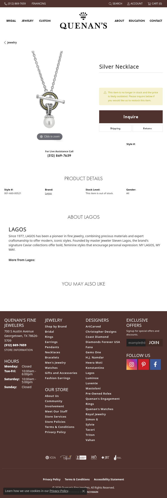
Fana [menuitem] (89, 347)
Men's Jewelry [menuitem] (55, 362)
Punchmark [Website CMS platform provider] (91, 491)
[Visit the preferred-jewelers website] (66, 457)
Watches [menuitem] (51, 368)
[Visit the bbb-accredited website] (81, 457)
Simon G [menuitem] (92, 419)
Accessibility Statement (109, 479)
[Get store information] (18, 350)
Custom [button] (45, 21)
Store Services (56, 416)
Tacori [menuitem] (90, 430)
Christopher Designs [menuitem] (101, 332)
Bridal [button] (11, 21)
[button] (116, 3)
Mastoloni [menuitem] (93, 388)
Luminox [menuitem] (92, 378)
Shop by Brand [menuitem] (56, 326)
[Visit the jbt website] (105, 457)
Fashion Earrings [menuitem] (57, 378)
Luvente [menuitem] (92, 383)
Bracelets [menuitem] (52, 357)
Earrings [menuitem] (51, 342)
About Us (52, 396)
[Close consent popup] (83, 491)
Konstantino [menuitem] (95, 368)
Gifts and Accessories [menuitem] (61, 373)
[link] (15, 3)
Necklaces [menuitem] (52, 352)
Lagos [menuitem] (90, 373)
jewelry (12, 42)
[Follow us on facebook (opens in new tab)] (155, 364)
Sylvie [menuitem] (90, 424)
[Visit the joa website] (117, 457)
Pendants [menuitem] (52, 347)
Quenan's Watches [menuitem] (100, 409)
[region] (49, 96)
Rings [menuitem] (49, 337)
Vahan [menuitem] (90, 440)
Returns (147, 128)
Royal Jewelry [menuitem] (96, 414)
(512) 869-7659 (59, 155)
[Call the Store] (15, 345)
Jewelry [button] (27, 21)
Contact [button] (156, 21)
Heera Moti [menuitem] (94, 362)
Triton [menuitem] (90, 435)
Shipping (115, 128)
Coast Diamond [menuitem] (97, 337)
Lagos (48, 193)
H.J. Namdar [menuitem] (95, 357)
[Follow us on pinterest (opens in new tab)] (143, 364)
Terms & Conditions (60, 427)
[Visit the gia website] (51, 457)
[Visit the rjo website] (94, 457)
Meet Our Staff (56, 411)
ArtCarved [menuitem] (93, 326)
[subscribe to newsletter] (154, 342)
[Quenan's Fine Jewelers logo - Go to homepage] (83, 20)
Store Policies (55, 422)
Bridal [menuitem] (49, 332)
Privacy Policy (55, 432)
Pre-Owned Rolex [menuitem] (98, 393)
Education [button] (137, 21)
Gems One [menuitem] (93, 352)
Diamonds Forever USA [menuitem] (103, 342)
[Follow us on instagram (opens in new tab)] (131, 364)
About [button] (119, 21)
